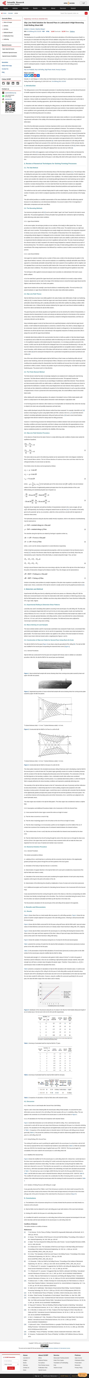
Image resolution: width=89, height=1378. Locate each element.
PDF (43, 31)
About (53, 8)
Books (35, 8)
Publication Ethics (79, 1360)
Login (83, 3)
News (44, 8)
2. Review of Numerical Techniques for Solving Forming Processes (50, 163)
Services (63, 8)
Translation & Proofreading (61, 1362)
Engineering (27, 19)
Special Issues (42, 1370)
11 (72, 171)
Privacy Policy (78, 1367)
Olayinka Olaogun (40, 29)
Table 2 (26, 950)
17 (71, 412)
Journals (25, 8)
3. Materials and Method (33, 589)
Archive (6, 29)
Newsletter (5, 62)
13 (81, 287)
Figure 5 (26, 940)
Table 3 (26, 969)
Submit (73, 8)
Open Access (78, 1358)
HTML (47, 31)
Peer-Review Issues (43, 1365)
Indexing (6, 39)
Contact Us (5, 69)
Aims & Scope (8, 22)
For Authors (41, 1362)
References (28, 1229)
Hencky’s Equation (61, 69)
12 (44, 212)
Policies (78, 1355)
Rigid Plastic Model (50, 69)
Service (56, 1355)
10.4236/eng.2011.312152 (34, 31)
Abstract (27, 34)
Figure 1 (26, 673)
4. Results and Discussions (35, 907)
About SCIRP (43, 1355)
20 (74, 644)
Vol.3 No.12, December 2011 (40, 19)
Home (6, 8)
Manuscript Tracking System (61, 1358)
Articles (15, 8)
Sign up (37, 1376)
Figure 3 (45, 644)
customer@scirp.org (10, 92)
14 (25, 1297)
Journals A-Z (26, 1358)
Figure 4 (67, 646)
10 (37, 152)
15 (25, 1305)
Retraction (77, 1365)
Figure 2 (26, 691)
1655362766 (8, 99)
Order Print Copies (59, 1360)
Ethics (40, 1358)
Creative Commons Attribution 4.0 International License (57, 1348)
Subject (25, 1360)
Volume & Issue (58, 1367)
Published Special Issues (9, 52)
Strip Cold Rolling (39, 69)
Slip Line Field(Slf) (29, 69)
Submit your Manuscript (50, 1376)
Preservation (78, 1362)
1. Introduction (30, 86)
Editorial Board (8, 32)
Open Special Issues (8, 49)
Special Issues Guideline (9, 56)
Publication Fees (8, 36)
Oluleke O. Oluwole (29, 29)
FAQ (3, 72)
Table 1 (26, 944)
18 (65, 415)
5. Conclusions (30, 1198)
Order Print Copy (7, 65)
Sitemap (25, 1365)
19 (67, 509)
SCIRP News (64, 1376)
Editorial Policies (42, 1360)
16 (83, 410)
